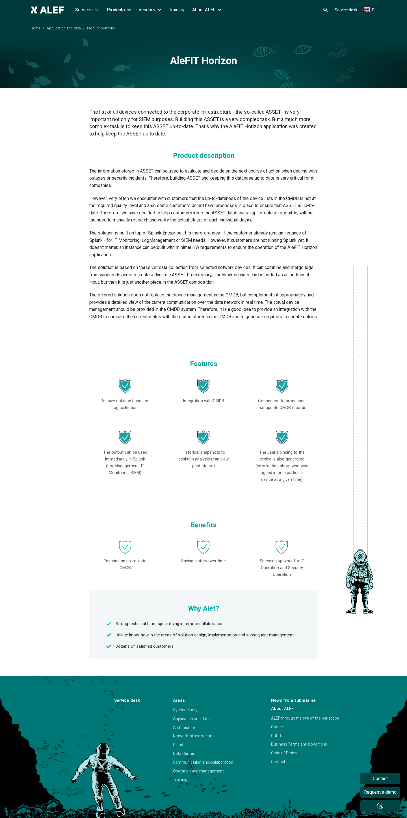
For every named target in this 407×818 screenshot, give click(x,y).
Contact (278, 761)
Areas (179, 700)
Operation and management (198, 771)
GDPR (276, 735)
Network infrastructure (193, 736)
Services (87, 9)
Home (35, 28)
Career (277, 727)
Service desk (346, 10)
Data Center (183, 753)
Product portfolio (101, 28)
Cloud (178, 744)
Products (119, 9)
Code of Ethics (284, 753)
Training (176, 9)
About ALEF (206, 9)
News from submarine (293, 700)
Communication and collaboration (203, 762)
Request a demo (380, 792)
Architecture (184, 727)
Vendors (149, 9)
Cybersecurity (185, 710)
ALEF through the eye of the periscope (305, 718)
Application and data (64, 28)
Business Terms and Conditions (299, 744)
